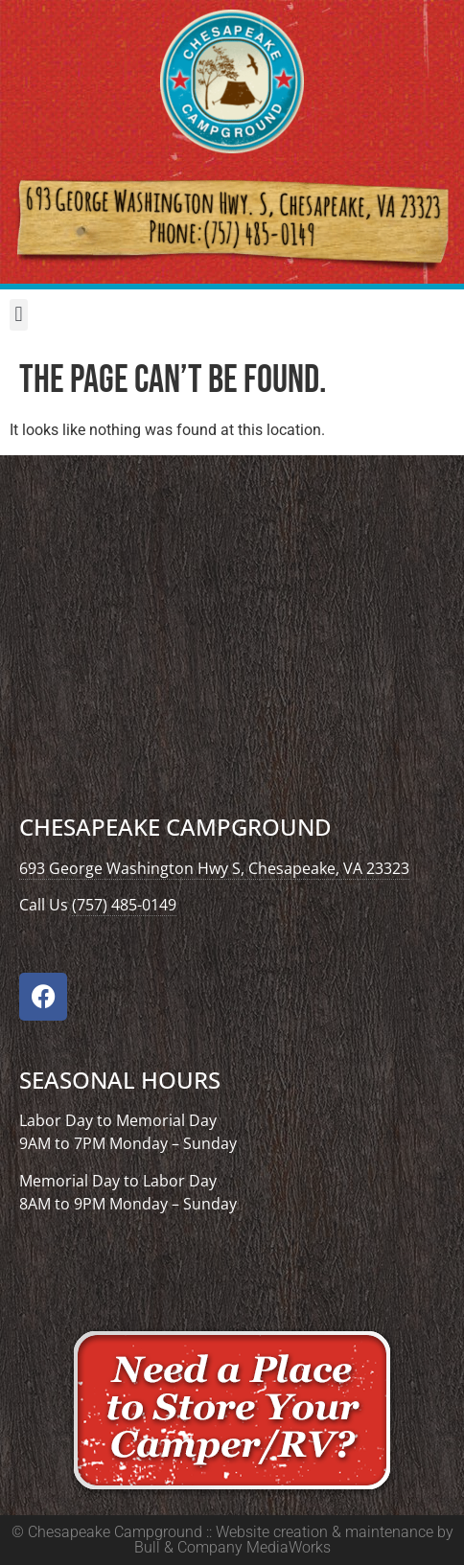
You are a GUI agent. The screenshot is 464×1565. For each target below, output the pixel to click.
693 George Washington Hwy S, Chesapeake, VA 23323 (214, 868)
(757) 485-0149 (124, 904)
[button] (19, 315)
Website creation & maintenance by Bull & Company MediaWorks (293, 1539)
